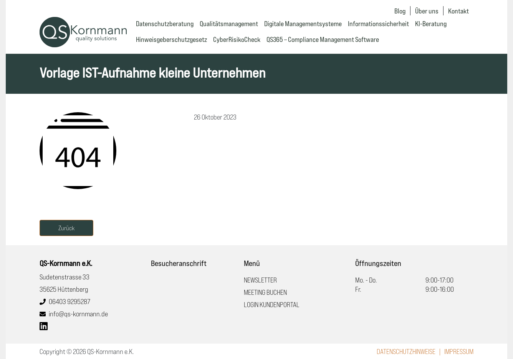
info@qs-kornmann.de (78, 313)
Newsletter (260, 280)
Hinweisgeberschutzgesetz (171, 39)
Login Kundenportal (272, 304)
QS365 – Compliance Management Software (322, 39)
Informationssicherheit (378, 23)
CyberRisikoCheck (236, 39)
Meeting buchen (265, 292)
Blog (399, 11)
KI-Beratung (431, 23)
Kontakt (458, 11)
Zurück (66, 228)
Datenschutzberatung (165, 23)
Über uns (427, 11)
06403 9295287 (69, 301)
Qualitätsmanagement (229, 23)
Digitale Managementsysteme (303, 23)
